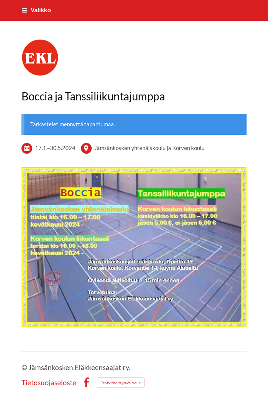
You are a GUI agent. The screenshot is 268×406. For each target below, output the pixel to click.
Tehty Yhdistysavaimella (120, 382)
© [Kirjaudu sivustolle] (24, 367)
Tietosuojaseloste (48, 382)
